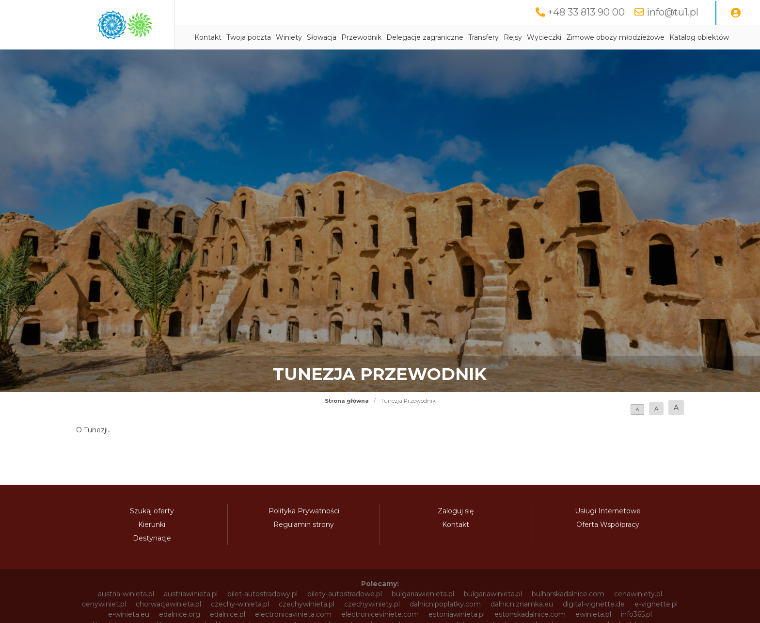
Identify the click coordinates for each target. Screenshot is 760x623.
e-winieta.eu (128, 614)
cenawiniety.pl (638, 594)
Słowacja (321, 37)
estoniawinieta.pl (456, 614)
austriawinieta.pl (191, 594)
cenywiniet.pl (104, 604)
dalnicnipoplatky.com (445, 604)
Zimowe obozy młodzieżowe (615, 37)
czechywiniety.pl (372, 604)
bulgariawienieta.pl (423, 594)
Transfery (483, 37)
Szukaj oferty (152, 511)
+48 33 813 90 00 (586, 12)
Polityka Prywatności (304, 511)
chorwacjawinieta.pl (168, 604)
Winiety (289, 37)
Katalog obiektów (699, 37)
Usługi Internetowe (608, 511)
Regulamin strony (303, 524)
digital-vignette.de (594, 604)
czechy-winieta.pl (240, 604)
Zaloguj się (456, 511)
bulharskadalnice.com (568, 594)
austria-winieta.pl (126, 594)
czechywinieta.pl (306, 604)
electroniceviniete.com (380, 614)
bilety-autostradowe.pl (344, 594)
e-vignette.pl (656, 604)
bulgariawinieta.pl (493, 594)
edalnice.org (179, 614)
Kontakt (208, 37)
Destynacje (152, 538)
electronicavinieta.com (293, 614)
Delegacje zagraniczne (424, 37)
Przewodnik (361, 37)
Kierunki (151, 524)
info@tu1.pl (672, 12)
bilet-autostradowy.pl (262, 594)
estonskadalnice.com (530, 614)
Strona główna (347, 400)
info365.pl (636, 614)
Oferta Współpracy (607, 524)
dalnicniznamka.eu (522, 604)
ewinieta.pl (593, 614)
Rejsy (513, 37)
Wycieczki (544, 37)
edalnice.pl (227, 614)
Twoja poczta (248, 37)
